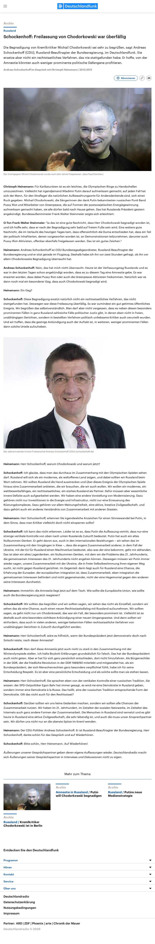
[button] (5, 6)
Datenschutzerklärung (19, 902)
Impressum (12, 913)
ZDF (28, 923)
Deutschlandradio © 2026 (22, 929)
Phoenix (39, 923)
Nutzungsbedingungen (20, 907)
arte (49, 923)
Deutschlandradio (16, 896)
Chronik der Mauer (66, 923)
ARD (20, 923)
